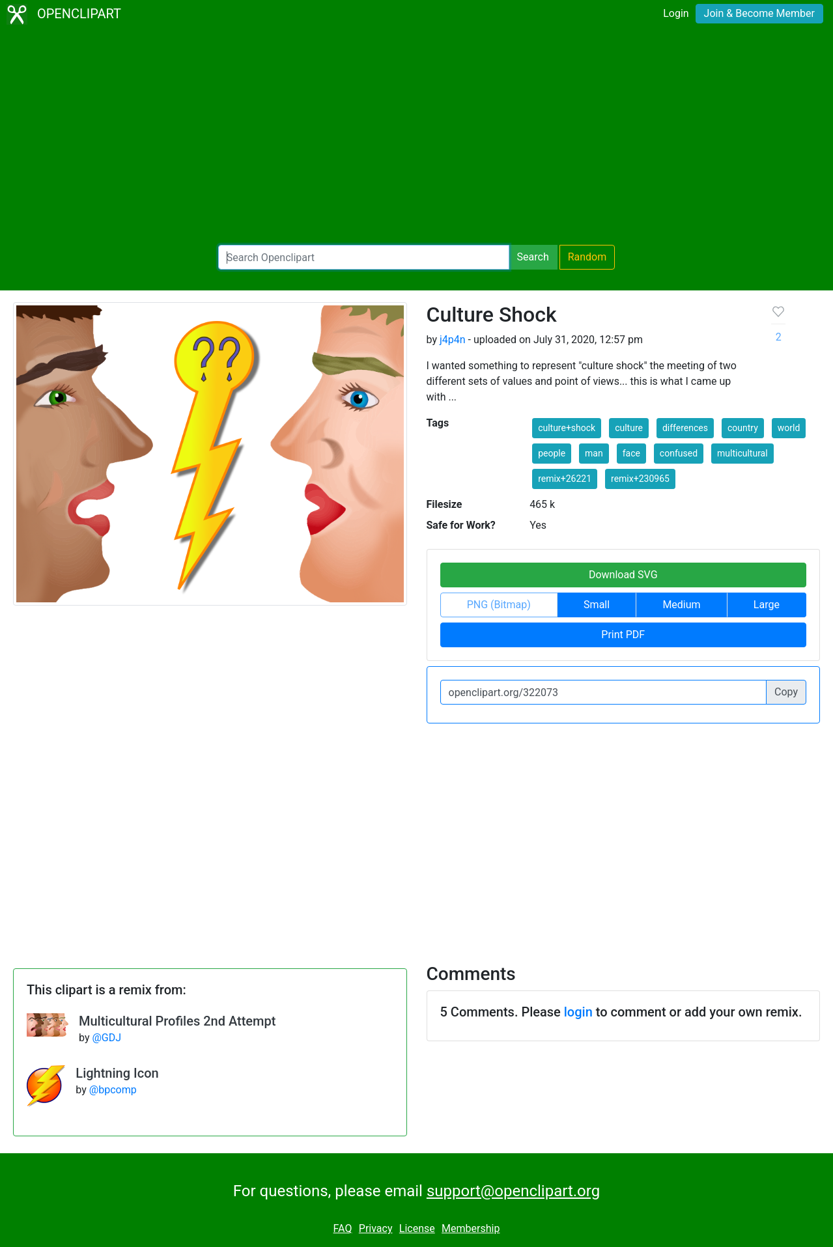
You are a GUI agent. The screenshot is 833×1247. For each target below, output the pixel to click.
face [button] (631, 453)
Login (675, 13)
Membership (471, 1228)
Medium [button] (681, 604)
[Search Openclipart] (363, 257)
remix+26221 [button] (564, 478)
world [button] (789, 428)
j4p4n (453, 339)
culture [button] (629, 428)
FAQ (342, 1228)
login (578, 1012)
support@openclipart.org (513, 1191)
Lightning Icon (117, 1073)
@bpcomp (113, 1090)
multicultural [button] (742, 453)
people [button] (551, 453)
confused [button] (679, 453)
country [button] (742, 428)
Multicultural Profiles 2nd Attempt (177, 1021)
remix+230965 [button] (640, 478)
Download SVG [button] (623, 574)
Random (587, 257)
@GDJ (106, 1037)
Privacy (376, 1228)
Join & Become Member (759, 13)
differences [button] (685, 428)
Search (533, 257)
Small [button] (597, 604)
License (417, 1228)
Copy (786, 692)
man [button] (594, 453)
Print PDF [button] (623, 634)
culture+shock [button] (566, 428)
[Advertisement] (417, 137)
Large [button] (767, 604)
